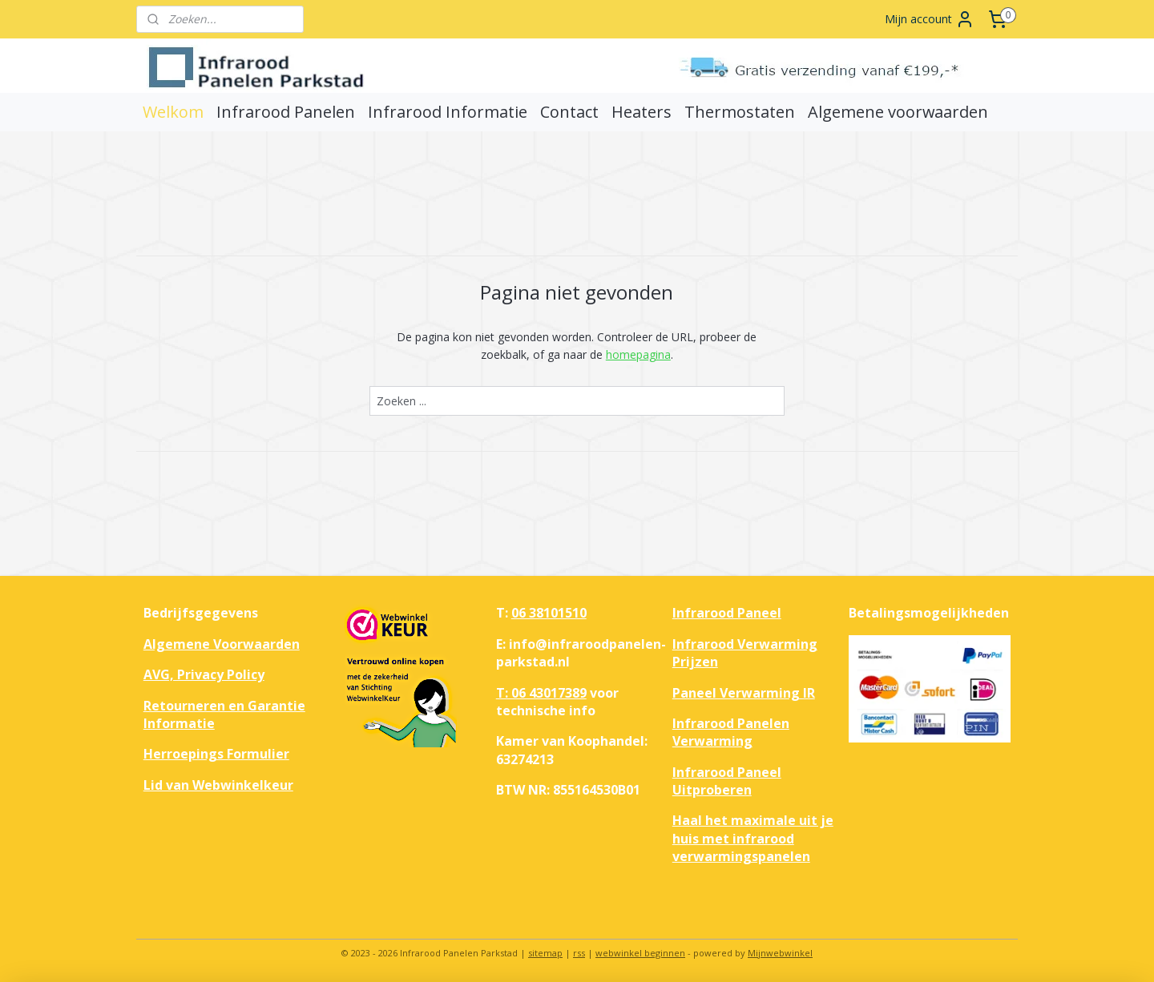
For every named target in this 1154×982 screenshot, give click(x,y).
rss (579, 953)
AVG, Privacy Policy (203, 674)
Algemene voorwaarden (898, 112)
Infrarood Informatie (447, 112)
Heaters (641, 112)
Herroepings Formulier (216, 754)
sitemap (545, 953)
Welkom (173, 112)
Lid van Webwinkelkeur (218, 785)
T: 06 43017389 (541, 693)
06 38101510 (549, 613)
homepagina (638, 354)
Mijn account (929, 19)
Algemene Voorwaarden (221, 644)
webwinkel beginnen (640, 953)
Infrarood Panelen (285, 112)
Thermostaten (739, 112)
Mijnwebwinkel (780, 953)
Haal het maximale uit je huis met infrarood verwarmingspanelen (752, 838)
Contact (569, 112)
